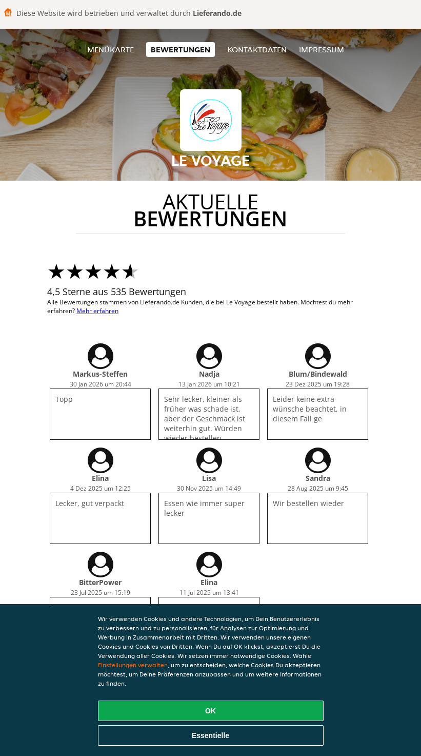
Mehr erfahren (97, 310)
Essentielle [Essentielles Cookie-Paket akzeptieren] (210, 735)
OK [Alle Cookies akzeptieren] (210, 711)
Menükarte (110, 49)
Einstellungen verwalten (133, 665)
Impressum (321, 49)
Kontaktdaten (257, 49)
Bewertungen (180, 49)
